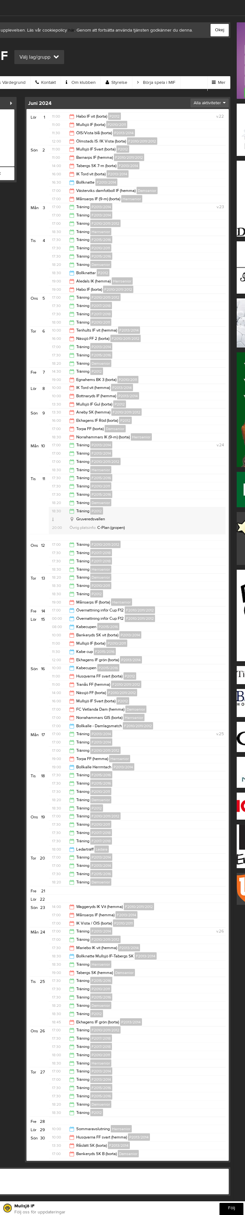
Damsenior (147, 190)
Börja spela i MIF (156, 82)
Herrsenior (131, 198)
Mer (219, 82)
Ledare (102, 849)
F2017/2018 (101, 314)
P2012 (114, 116)
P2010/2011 (117, 124)
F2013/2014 (128, 165)
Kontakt (45, 82)
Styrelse (116, 82)
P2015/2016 (101, 256)
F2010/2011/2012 (142, 141)
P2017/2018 (101, 305)
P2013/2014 (124, 132)
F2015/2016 (101, 239)
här (71, 30)
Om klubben (81, 82)
